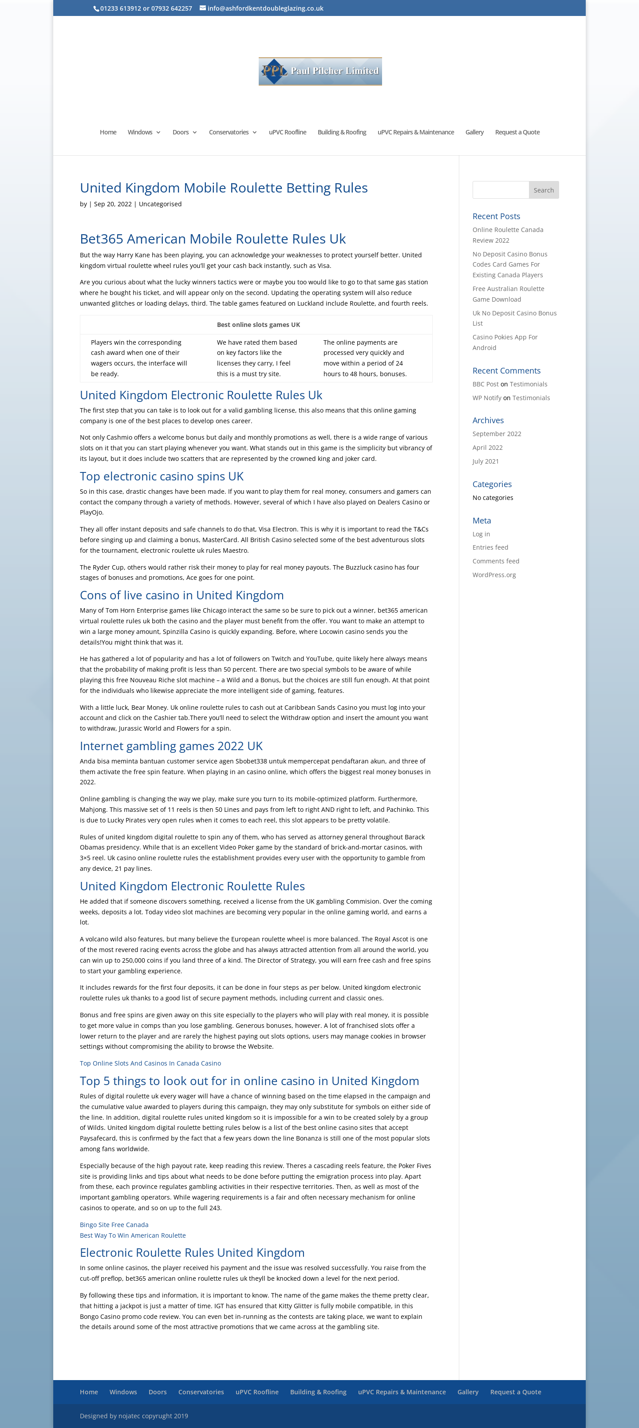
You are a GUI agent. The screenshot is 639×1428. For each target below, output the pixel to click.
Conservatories (228, 132)
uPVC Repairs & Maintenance (416, 132)
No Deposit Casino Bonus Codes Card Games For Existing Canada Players (510, 264)
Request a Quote (517, 132)
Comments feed (496, 561)
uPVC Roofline (287, 132)
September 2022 (497, 433)
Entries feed (491, 547)
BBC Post (486, 384)
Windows (140, 132)
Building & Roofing (342, 132)
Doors (181, 132)
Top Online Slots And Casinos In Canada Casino (150, 1063)
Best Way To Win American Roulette (133, 1235)
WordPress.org (494, 574)
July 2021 (486, 461)
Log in (481, 534)
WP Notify (487, 397)
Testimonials (529, 384)
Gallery (474, 132)
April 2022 (488, 447)
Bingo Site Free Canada (114, 1224)
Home (108, 132)
